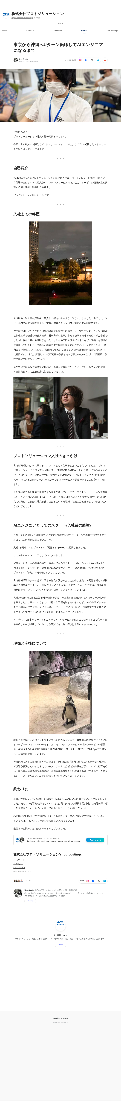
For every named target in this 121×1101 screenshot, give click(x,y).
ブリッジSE (18, 864)
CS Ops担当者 (19, 868)
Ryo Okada (23, 59)
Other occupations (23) (22, 872)
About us (30, 31)
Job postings (112, 31)
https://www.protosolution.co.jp (22, 18)
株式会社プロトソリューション (37, 13)
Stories (84, 31)
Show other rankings (60, 1022)
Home (4, 31)
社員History (60, 935)
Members (58, 31)
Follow (60, 23)
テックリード (18, 860)
